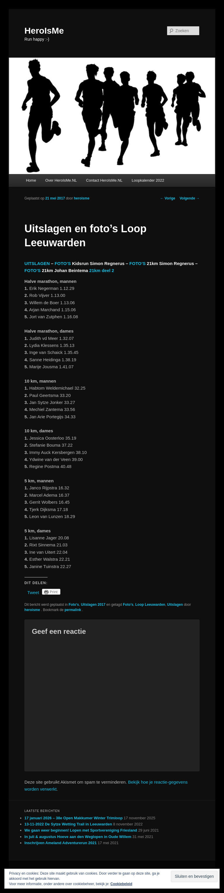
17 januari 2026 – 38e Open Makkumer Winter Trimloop (73, 818)
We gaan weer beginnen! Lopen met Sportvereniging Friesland (80, 830)
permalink (73, 610)
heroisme (81, 198)
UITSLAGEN (37, 263)
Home (31, 180)
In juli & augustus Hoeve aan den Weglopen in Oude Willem (78, 837)
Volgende (190, 198)
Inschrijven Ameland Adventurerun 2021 (60, 843)
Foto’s (128, 605)
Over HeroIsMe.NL (61, 180)
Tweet (33, 592)
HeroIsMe (44, 30)
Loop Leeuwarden (150, 605)
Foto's (74, 605)
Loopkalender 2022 (148, 180)
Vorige (167, 198)
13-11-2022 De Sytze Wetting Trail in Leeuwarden (68, 824)
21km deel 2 (101, 270)
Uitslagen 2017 (93, 605)
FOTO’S (63, 263)
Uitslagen (175, 605)
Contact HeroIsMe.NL (104, 180)
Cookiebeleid (121, 884)
